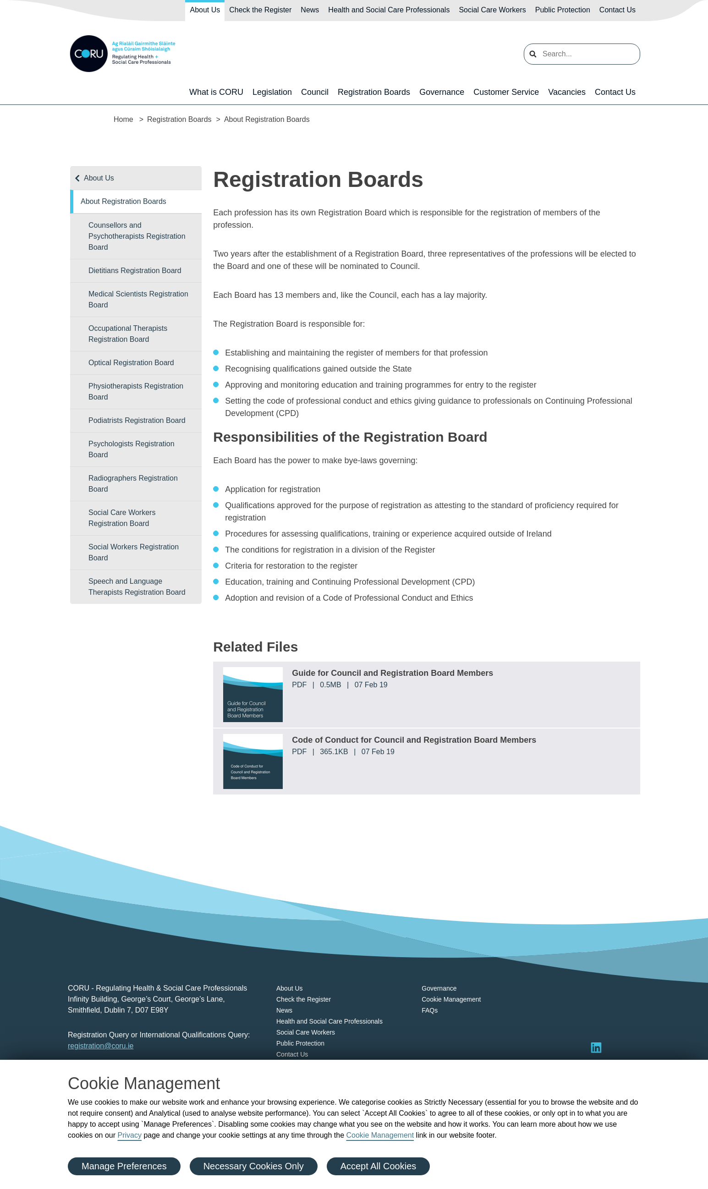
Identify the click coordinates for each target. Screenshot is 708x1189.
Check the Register (260, 10)
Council (315, 92)
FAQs (430, 1010)
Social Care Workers (492, 10)
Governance (441, 92)
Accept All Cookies (378, 1166)
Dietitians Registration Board (134, 270)
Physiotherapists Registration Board (135, 391)
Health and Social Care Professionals (389, 10)
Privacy (130, 1135)
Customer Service (506, 92)
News (310, 10)
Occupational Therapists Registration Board (127, 333)
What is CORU (216, 92)
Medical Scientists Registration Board (138, 299)
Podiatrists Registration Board (137, 420)
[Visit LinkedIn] (596, 1047)
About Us (205, 10)
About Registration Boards (123, 201)
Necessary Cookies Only (253, 1166)
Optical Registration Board (131, 363)
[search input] (582, 54)
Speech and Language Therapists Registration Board (137, 586)
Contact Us (617, 10)
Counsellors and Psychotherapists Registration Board (137, 236)
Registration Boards (374, 92)
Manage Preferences (124, 1166)
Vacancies (567, 92)
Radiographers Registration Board (133, 483)
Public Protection (562, 10)
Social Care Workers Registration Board (121, 518)
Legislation (272, 92)
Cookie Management (380, 1135)
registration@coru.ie (100, 1046)
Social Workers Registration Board (133, 552)
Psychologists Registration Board (131, 449)
